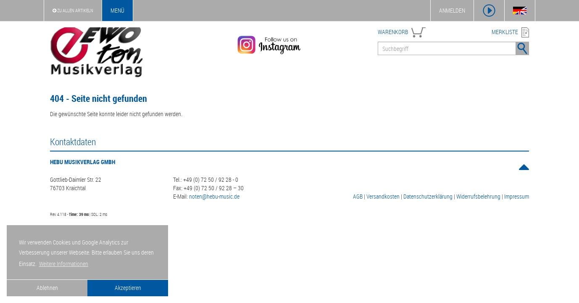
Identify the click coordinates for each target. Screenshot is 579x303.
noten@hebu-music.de (214, 196)
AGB (358, 196)
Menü (117, 10)
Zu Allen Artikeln (73, 10)
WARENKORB (393, 32)
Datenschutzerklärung (428, 196)
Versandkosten (383, 196)
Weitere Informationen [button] (63, 264)
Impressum (516, 196)
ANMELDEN (452, 10)
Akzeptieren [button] (128, 288)
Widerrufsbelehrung (478, 196)
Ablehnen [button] (47, 288)
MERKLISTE (505, 32)
